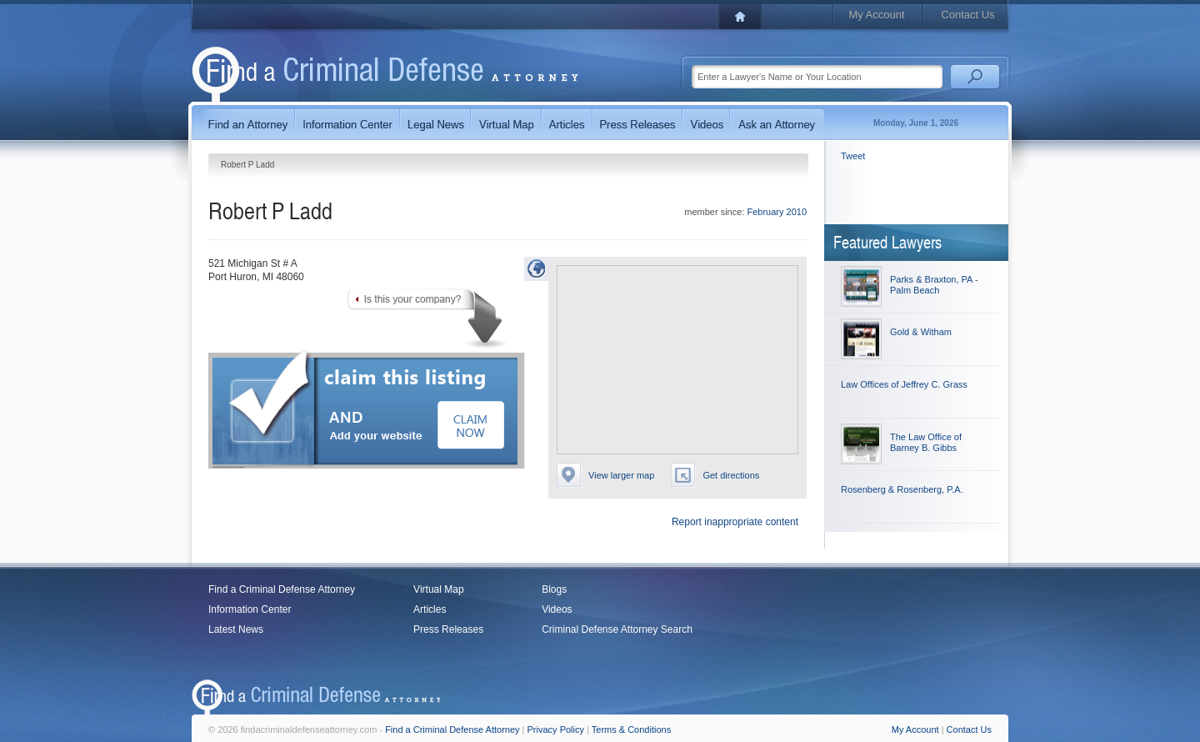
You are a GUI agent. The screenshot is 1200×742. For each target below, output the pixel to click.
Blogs (554, 589)
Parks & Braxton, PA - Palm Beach (934, 284)
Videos (557, 609)
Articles (429, 609)
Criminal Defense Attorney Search (617, 629)
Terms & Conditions (631, 729)
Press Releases (448, 629)
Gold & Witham (921, 332)
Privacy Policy (556, 729)
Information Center (249, 609)
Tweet (853, 156)
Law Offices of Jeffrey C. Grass (904, 384)
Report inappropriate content (735, 522)
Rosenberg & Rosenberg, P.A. (902, 489)
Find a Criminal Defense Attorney (281, 589)
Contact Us (967, 14)
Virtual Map (438, 589)
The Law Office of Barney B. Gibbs (926, 442)
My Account (876, 14)
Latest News (235, 629)
